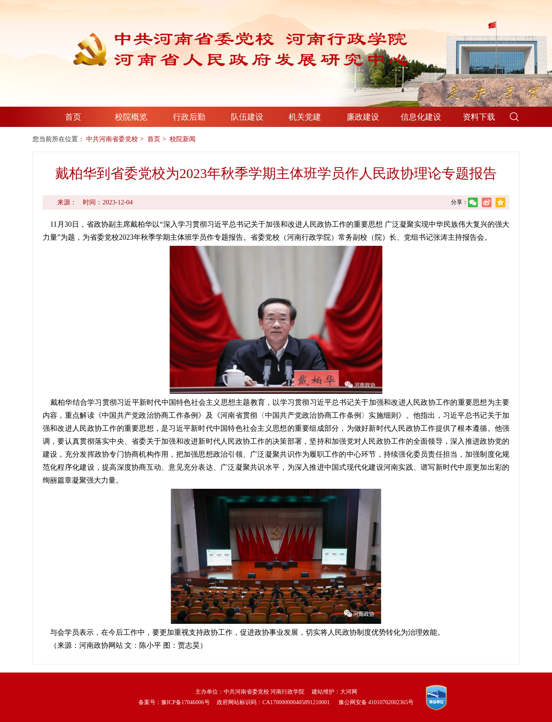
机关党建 (305, 116)
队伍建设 (247, 116)
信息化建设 (421, 116)
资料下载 (479, 116)
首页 (73, 116)
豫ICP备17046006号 (185, 702)
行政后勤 (189, 116)
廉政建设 (363, 116)
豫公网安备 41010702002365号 (376, 702)
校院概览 (131, 116)
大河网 (348, 692)
